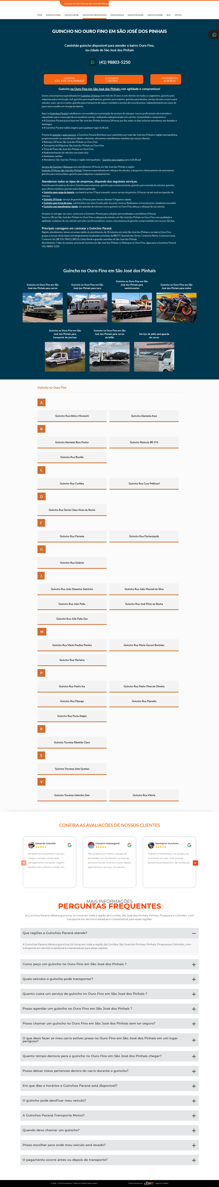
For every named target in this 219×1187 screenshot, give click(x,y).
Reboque (68, 166)
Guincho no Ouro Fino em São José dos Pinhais (109, 270)
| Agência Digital (155, 1183)
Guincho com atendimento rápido (61, 206)
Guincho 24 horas (53, 199)
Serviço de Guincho (51, 166)
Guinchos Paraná (59, 113)
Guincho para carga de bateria (59, 192)
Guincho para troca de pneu (58, 203)
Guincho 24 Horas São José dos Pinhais (62, 170)
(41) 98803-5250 (173, 3)
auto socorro (69, 134)
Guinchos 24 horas (90, 95)
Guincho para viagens (113, 159)
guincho (57, 134)
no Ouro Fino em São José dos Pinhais (95, 89)
